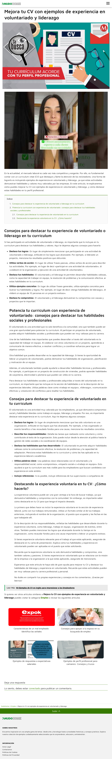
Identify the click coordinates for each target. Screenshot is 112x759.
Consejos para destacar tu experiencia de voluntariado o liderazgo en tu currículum (48, 204)
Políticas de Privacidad (10, 755)
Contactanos (7, 749)
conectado (34, 688)
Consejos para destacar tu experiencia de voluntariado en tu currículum (47, 214)
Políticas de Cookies (9, 752)
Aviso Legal (6, 747)
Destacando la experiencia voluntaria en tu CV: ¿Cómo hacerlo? (44, 218)
